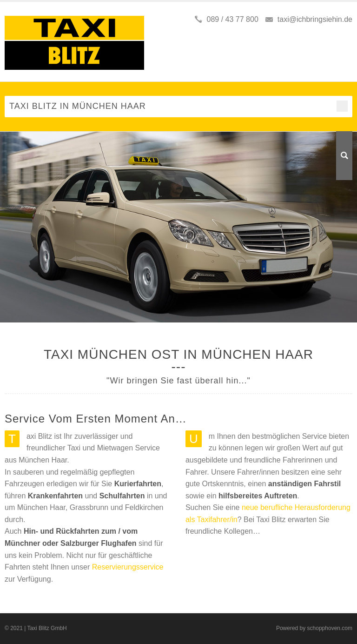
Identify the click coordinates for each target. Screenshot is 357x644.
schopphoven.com (329, 628)
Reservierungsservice (128, 567)
